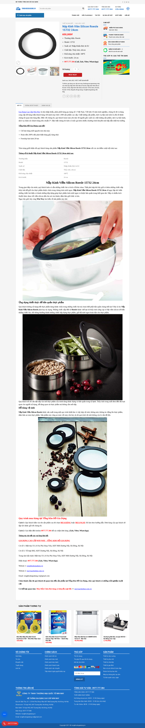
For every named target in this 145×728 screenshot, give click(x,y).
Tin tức (97, 15)
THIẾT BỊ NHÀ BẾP (67, 23)
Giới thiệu (118, 15)
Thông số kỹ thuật (31, 105)
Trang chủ (75, 15)
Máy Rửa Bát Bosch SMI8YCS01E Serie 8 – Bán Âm (86, 638)
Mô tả (19, 105)
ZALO (4, 714)
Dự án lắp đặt (108, 15)
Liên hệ (127, 15)
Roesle (97, 87)
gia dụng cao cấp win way (75, 83)
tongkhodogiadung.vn (28, 714)
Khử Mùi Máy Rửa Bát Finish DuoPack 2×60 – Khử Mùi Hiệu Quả (28, 638)
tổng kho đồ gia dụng (77, 90)
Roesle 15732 (66, 90)
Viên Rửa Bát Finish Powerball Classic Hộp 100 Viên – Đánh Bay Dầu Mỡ (57, 638)
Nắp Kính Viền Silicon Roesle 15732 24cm (82, 87)
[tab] (19, 105)
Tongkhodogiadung (89, 90)
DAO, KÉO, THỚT (80, 23)
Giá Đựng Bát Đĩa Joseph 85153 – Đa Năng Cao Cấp (115, 638)
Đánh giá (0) (46, 105)
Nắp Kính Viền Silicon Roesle (78, 85)
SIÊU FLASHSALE (87, 15)
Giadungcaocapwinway (90, 83)
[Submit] (83, 8)
